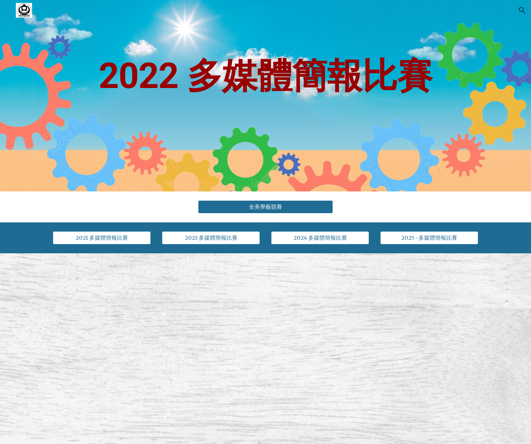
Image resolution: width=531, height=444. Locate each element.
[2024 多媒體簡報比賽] (320, 238)
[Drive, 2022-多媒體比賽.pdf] (374, 348)
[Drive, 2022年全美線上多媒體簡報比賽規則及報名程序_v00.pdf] (156, 348)
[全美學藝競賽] (265, 207)
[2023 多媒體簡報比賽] (211, 238)
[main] (265, 95)
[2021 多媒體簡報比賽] (101, 238)
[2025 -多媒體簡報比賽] (429, 238)
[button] (522, 10)
